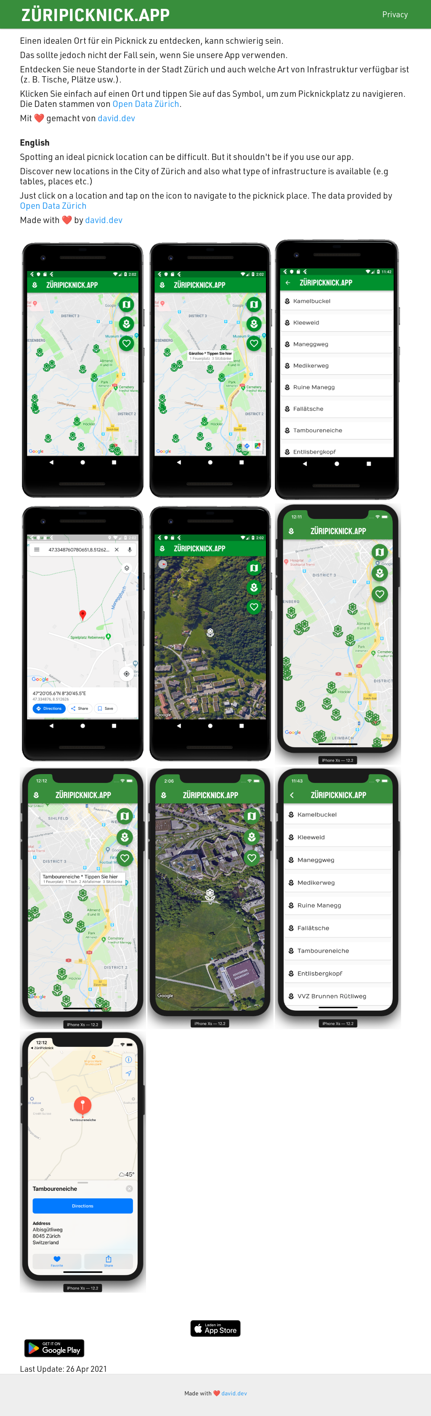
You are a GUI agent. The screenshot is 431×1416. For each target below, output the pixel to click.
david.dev (116, 117)
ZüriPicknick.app (95, 14)
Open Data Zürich (145, 103)
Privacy (395, 14)
